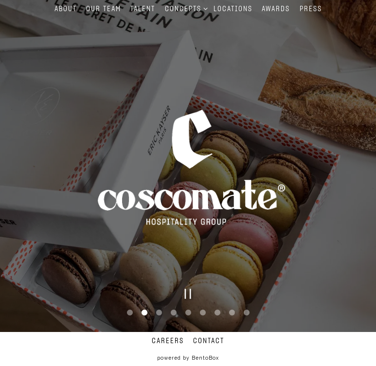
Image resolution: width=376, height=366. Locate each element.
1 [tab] (130, 312)
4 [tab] (174, 312)
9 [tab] (246, 312)
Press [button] (311, 9)
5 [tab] (188, 312)
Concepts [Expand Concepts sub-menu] (184, 8)
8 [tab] (232, 312)
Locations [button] (233, 9)
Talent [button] (142, 9)
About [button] (65, 9)
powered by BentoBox (188, 358)
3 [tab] (159, 312)
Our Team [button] (103, 9)
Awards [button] (276, 9)
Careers (168, 341)
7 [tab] (217, 312)
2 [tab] (144, 312)
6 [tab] (203, 312)
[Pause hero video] (188, 292)
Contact (208, 341)
